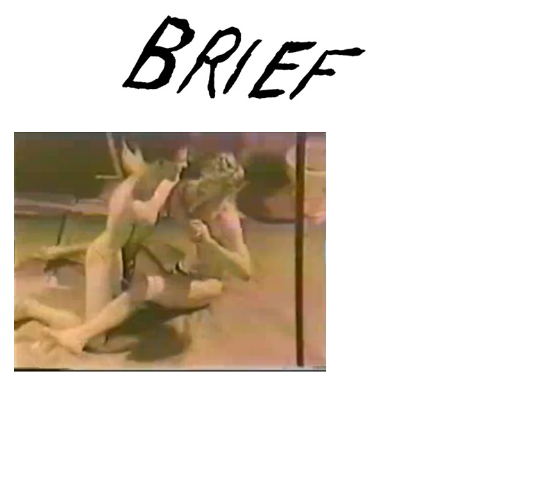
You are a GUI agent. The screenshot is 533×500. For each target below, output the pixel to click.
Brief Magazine (266, 66)
